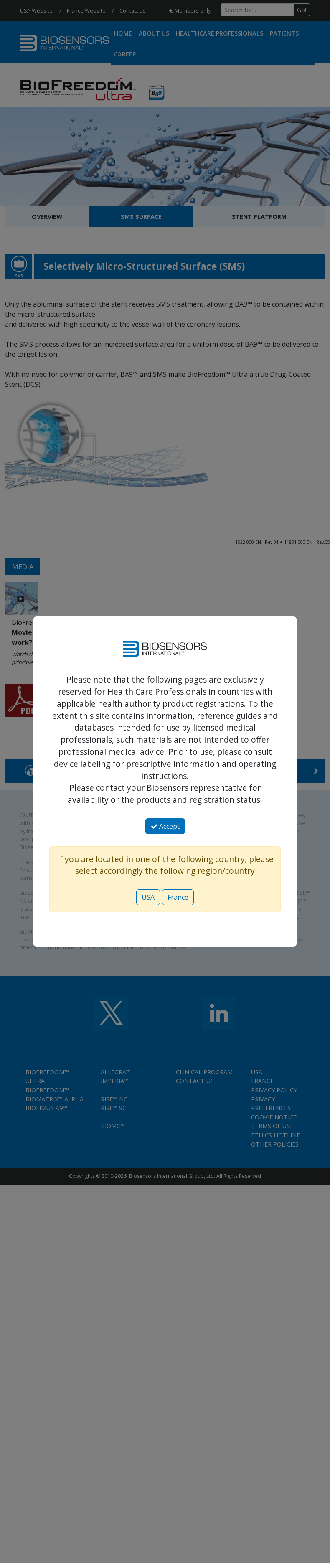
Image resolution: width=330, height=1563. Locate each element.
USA (148, 897)
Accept (165, 826)
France (178, 897)
